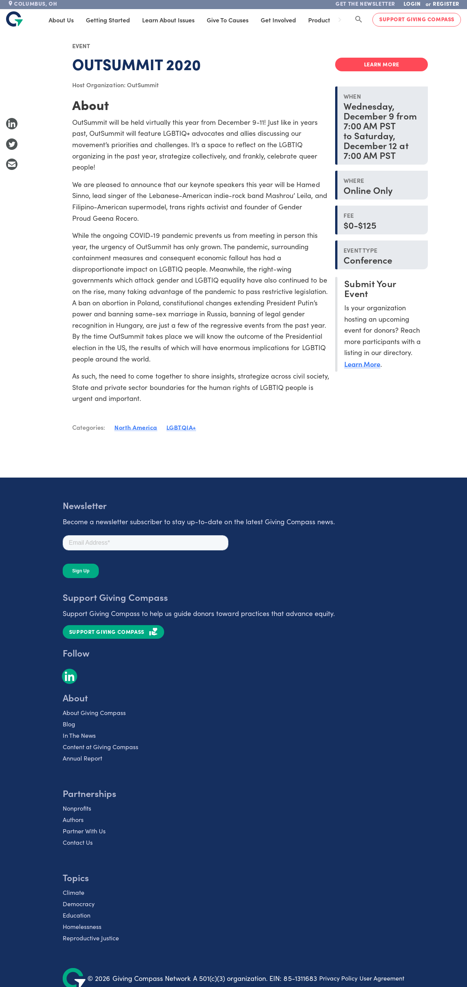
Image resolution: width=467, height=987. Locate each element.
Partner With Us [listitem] (84, 831)
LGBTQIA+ (181, 427)
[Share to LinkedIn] (11, 123)
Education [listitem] (76, 915)
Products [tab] (331, 20)
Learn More (362, 364)
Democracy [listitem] (79, 904)
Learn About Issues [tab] (179, 20)
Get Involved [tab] (289, 20)
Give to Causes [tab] (238, 20)
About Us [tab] (71, 20)
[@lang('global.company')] (14, 19)
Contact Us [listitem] (78, 842)
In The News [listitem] (79, 735)
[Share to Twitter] (11, 144)
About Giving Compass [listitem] (94, 713)
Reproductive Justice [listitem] (91, 938)
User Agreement (381, 978)
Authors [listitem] (73, 820)
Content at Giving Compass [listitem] (100, 747)
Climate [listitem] (73, 892)
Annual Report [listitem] (82, 758)
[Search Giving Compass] (359, 20)
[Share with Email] (11, 164)
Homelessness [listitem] (82, 926)
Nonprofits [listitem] (77, 808)
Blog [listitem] (69, 724)
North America (135, 427)
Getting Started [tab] (119, 20)
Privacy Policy (338, 978)
